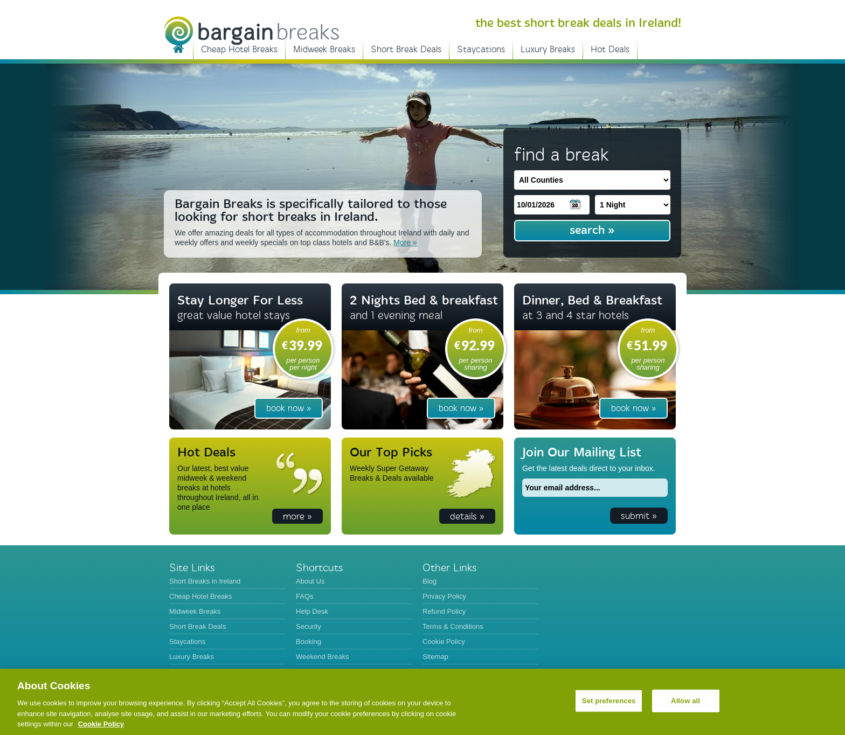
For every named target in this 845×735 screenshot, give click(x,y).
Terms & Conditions (452, 626)
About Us (310, 581)
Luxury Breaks (548, 49)
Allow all (685, 701)
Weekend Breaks (322, 657)
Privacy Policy (444, 596)
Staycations (481, 49)
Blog (429, 581)
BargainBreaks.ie (251, 30)
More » (405, 242)
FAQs (305, 596)
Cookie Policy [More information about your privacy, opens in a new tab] (101, 724)
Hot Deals (610, 49)
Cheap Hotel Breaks (239, 49)
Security (308, 626)
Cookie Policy (443, 641)
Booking (308, 641)
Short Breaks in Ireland (178, 48)
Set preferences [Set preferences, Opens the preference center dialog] (609, 701)
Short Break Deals (406, 49)
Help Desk (312, 611)
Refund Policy (444, 611)
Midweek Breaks (324, 49)
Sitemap (435, 657)
